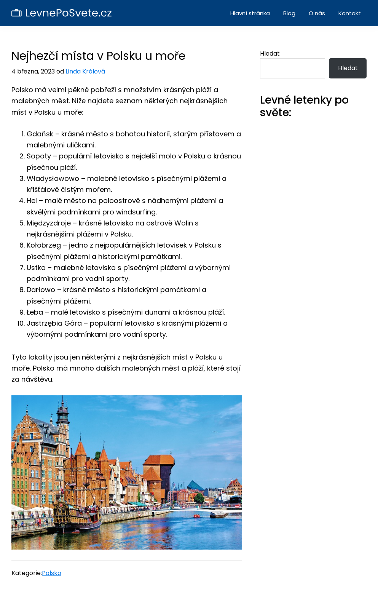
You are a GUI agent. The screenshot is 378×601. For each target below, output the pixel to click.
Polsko (51, 573)
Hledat (270, 53)
